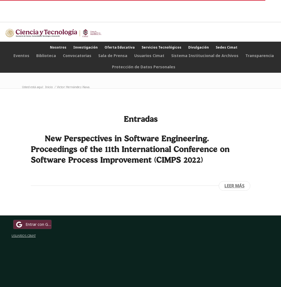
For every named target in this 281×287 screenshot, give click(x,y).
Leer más (234, 186)
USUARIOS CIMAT (24, 235)
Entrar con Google (33, 224)
